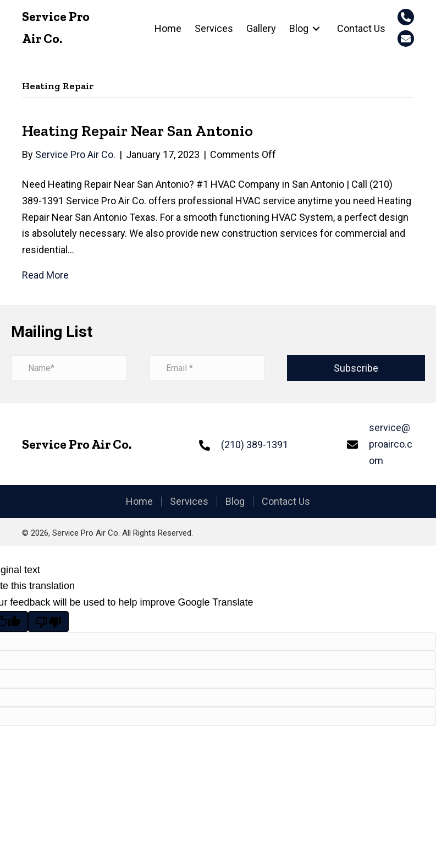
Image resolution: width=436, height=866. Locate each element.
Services (189, 501)
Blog (235, 501)
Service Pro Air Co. (76, 444)
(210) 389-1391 (254, 444)
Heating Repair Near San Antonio (137, 131)
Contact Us (286, 501)
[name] (69, 368)
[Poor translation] (48, 621)
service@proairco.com (390, 444)
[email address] (207, 368)
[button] (406, 17)
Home (139, 501)
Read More (45, 275)
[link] (168, 28)
